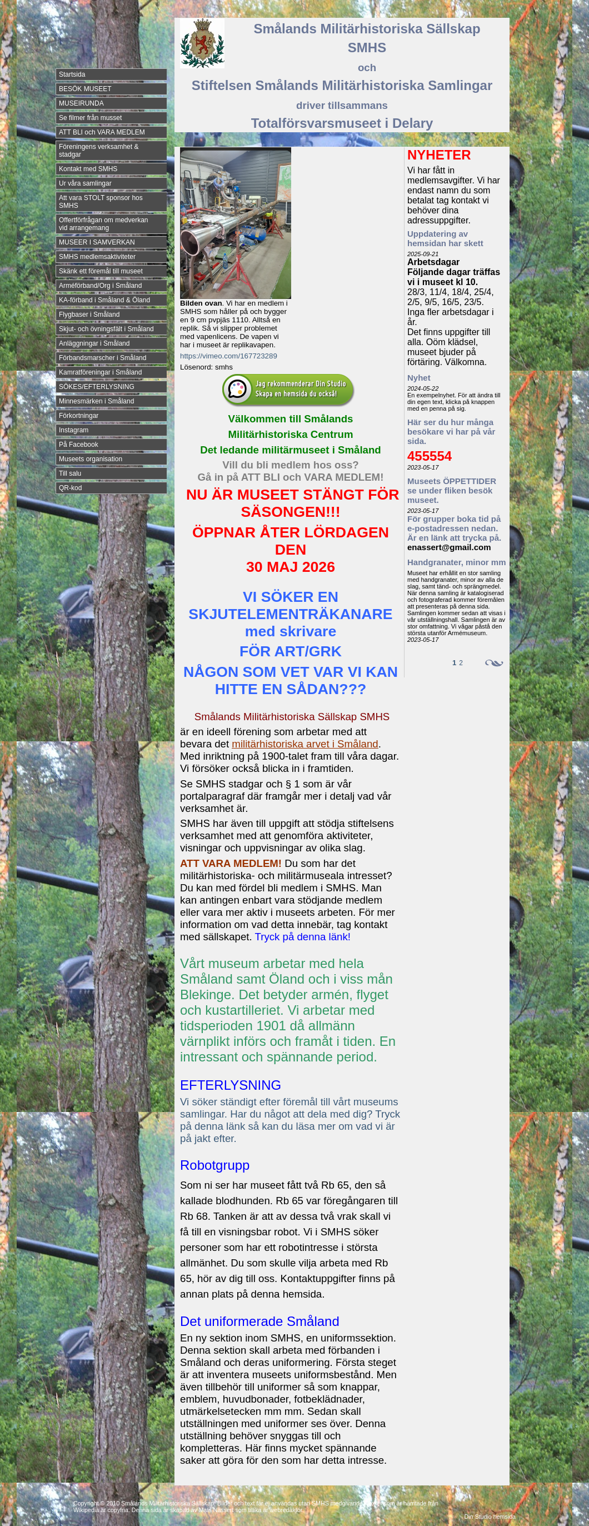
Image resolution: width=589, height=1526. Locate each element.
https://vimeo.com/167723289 (228, 356)
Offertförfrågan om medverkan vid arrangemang (103, 224)
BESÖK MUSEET (85, 89)
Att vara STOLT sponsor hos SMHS (101, 202)
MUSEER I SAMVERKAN (97, 242)
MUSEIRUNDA (81, 103)
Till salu (70, 473)
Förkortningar (78, 416)
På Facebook (78, 444)
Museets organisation (90, 459)
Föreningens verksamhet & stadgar (98, 150)
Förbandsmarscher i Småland (102, 358)
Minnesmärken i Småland (96, 401)
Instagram (73, 430)
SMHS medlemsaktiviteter (97, 257)
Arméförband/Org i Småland (100, 286)
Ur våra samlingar (85, 183)
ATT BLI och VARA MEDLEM (102, 132)
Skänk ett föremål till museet (101, 271)
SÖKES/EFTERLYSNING (96, 387)
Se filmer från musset (90, 118)
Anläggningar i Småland (94, 343)
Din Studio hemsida (490, 1516)
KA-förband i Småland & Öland (104, 300)
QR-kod (70, 488)
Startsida (72, 74)
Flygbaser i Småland (89, 314)
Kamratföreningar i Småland (100, 372)
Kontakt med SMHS (88, 169)
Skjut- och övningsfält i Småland (106, 329)
